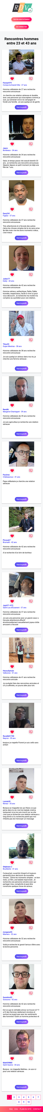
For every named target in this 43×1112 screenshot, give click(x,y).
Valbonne (7, 673)
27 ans (24, 85)
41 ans (17, 477)
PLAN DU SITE (25, 1109)
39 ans (24, 412)
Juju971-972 (8, 605)
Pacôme (6, 475)
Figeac (5, 216)
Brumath (6, 542)
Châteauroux (8, 477)
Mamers (6, 934)
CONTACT (37, 1109)
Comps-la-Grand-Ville (11, 85)
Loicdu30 (6, 801)
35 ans (13, 738)
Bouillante (7, 869)
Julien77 (6, 279)
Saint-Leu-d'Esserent (11, 608)
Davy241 (6, 213)
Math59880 (7, 1063)
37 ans (12, 216)
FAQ (11, 1109)
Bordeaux (7, 150)
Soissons (6, 999)
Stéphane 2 (7, 867)
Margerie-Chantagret (11, 412)
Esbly (5, 281)
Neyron (6, 738)
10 (29, 1102)
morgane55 (7, 932)
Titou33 (6, 344)
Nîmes (5, 804)
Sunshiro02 (7, 997)
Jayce (5, 148)
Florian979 (7, 83)
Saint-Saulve (8, 1065)
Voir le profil (21, 107)
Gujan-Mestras (9, 346)
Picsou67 (7, 540)
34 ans (15, 150)
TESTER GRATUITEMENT (21, 19)
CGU (16, 1109)
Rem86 (6, 409)
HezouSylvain (8, 671)
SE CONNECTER (21, 27)
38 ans (19, 346)
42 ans (11, 281)
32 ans (14, 934)
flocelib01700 (8, 736)
